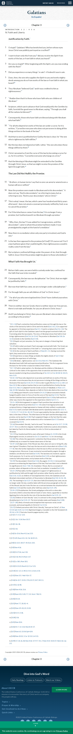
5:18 (22, 612)
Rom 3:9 (19, 607)
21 (56, 326)
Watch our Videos (53, 678)
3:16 (12, 424)
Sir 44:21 (64, 373)
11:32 (30, 607)
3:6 (12, 361)
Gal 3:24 (24, 500)
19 (28, 542)
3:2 (12, 346)
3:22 (18, 476)
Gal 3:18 (27, 417)
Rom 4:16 (18, 547)
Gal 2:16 (52, 326)
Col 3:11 (43, 505)
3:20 (13, 598)
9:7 (38, 639)
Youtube (34, 720)
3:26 (12, 498)
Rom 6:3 (19, 630)
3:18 (12, 439)
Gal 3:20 (60, 468)
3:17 (12, 434)
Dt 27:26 (34, 383)
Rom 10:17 (27, 519)
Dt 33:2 (51, 461)
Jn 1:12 (23, 625)
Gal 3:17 (20, 422)
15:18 (65, 424)
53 (32, 466)
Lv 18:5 (62, 383)
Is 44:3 (25, 570)
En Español (36, 17)
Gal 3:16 (36, 461)
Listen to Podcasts (35, 678)
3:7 (12, 368)
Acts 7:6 (48, 436)
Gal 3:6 (57, 329)
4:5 (17, 625)
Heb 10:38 (13, 390)
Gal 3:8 (59, 336)
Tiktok (51, 720)
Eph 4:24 (18, 510)
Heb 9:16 (26, 575)
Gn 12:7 (59, 424)
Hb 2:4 (21, 556)
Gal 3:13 (55, 395)
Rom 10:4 (19, 621)
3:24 (12, 490)
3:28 (13, 635)
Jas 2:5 (11, 642)
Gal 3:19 (36, 454)
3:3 (12, 351)
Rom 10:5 (12, 385)
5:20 (24, 593)
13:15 (13, 412)
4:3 (17, 612)
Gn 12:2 (61, 410)
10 (23, 602)
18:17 (23, 542)
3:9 (12, 547)
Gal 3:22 (45, 456)
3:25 (13, 621)
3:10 (12, 378)
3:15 (12, 402)
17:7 (18, 412)
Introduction (12, 29)
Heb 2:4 (20, 388)
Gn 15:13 (38, 436)
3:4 (12, 356)
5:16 (16, 524)
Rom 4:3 (45, 361)
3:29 (16, 538)
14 (15, 324)
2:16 (16, 519)
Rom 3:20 (63, 446)
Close (35, 723)
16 (62, 478)
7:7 (10, 449)
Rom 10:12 (20, 635)
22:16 (24, 412)
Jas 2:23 (31, 533)
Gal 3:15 (13, 410)
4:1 (42, 639)
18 (16, 402)
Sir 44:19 (33, 538)
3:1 (12, 324)
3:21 (13, 602)
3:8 (13, 542)
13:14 (24, 630)
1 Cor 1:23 (22, 515)
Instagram (45, 720)
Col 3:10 (25, 510)
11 (49, 351)
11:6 (25, 589)
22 (16, 444)
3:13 (12, 565)
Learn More (61, 688)
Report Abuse (47, 3)
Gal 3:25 (50, 488)
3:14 (21, 519)
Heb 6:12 (63, 639)
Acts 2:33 (38, 570)
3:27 (12, 502)
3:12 (13, 561)
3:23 (12, 471)
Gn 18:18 (56, 373)
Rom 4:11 (21, 538)
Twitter (22, 720)
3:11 (12, 556)
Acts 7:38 (26, 466)
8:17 (58, 639)
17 (31, 575)
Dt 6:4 (18, 598)
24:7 (32, 412)
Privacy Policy (42, 651)
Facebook (28, 720)
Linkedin (39, 720)
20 (23, 607)
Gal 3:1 (37, 329)
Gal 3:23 (27, 480)
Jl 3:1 (30, 570)
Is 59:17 (18, 512)
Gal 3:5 (58, 356)
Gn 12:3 (47, 373)
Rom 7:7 (18, 602)
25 (32, 480)
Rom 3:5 (19, 575)
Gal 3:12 (56, 383)
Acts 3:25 (12, 375)
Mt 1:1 (43, 579)
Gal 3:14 (34, 339)
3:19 (12, 444)
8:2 (26, 602)
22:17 (11, 427)
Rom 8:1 (44, 351)
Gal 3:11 (13, 388)
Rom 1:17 (61, 388)
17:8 (29, 579)
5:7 (16, 515)
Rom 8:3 (26, 565)
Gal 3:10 (27, 383)
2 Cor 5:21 (33, 565)
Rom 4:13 (49, 639)
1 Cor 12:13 (28, 635)
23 (26, 607)
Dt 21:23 (43, 393)
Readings (61, 3)
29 (16, 471)
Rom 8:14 (30, 625)
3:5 (12, 528)
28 (16, 502)
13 (31, 593)
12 (27, 538)
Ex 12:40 (54, 434)
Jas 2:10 (26, 552)
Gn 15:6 (34, 336)
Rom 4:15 (18, 593)
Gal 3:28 (61, 500)
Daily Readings (18, 678)
